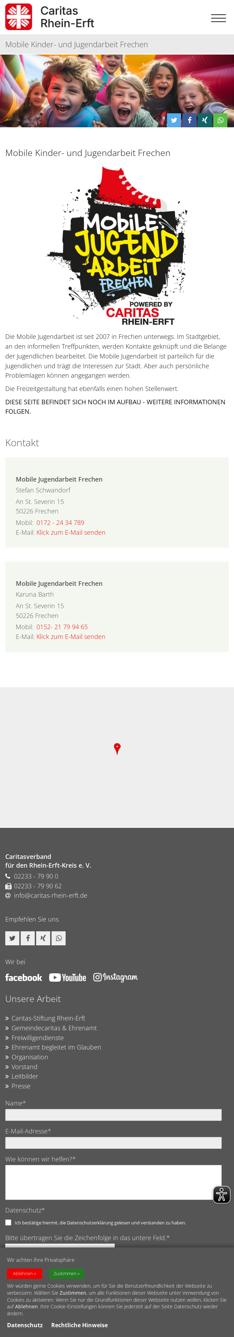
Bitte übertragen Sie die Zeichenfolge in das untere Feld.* (87, 1237)
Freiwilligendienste (34, 1038)
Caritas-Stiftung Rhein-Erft (45, 1018)
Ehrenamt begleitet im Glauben (53, 1047)
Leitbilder (21, 1076)
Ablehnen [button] (23, 1273)
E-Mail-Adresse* (28, 1131)
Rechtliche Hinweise (79, 1325)
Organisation (26, 1057)
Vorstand (21, 1067)
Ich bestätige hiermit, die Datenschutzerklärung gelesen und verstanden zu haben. (100, 1222)
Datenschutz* (25, 1210)
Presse (18, 1086)
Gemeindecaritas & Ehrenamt (51, 1028)
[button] (174, 120)
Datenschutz (25, 1325)
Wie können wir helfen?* (40, 1159)
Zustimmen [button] (65, 1273)
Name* (15, 1103)
